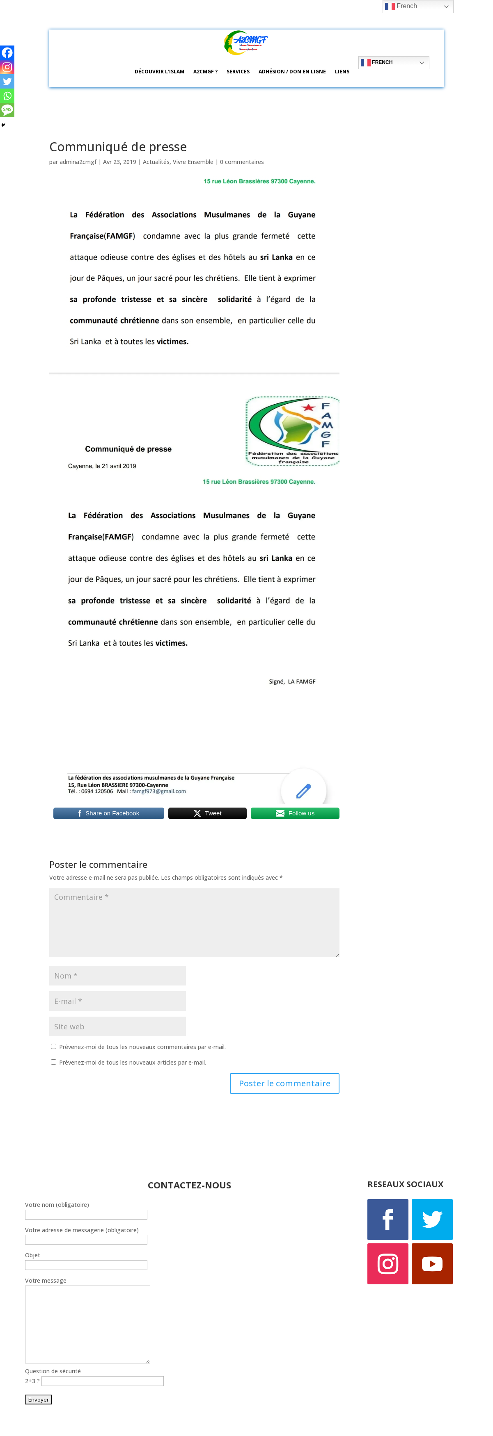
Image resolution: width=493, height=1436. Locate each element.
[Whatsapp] (7, 96)
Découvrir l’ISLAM (159, 71)
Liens (342, 71)
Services (238, 71)
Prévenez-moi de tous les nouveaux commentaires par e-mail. (142, 1047)
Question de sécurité (53, 1371)
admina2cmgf (78, 162)
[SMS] (7, 110)
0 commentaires (242, 162)
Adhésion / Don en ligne (292, 71)
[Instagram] (7, 67)
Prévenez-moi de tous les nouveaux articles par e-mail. (132, 1062)
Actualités (156, 162)
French (376, 63)
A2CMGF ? (205, 71)
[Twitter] (7, 81)
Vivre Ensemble (193, 162)
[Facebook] (7, 53)
